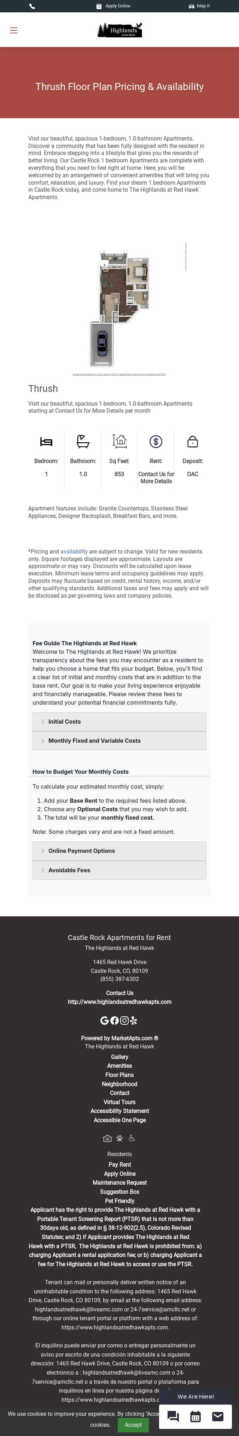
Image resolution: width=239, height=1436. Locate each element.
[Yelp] (134, 1020)
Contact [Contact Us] (119, 1093)
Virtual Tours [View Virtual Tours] (119, 1102)
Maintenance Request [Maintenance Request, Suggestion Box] (120, 1182)
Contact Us (119, 993)
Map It (199, 5)
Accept (133, 1425)
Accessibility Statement (120, 1111)
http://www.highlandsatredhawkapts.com (119, 1002)
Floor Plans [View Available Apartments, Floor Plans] (119, 1075)
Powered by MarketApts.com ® (119, 1038)
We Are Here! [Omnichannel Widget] (195, 1397)
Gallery (119, 1057)
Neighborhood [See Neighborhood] (119, 1084)
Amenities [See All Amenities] (119, 1066)
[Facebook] (115, 1020)
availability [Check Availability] (74, 551)
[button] (173, 1417)
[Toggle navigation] (13, 30)
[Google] (105, 1020)
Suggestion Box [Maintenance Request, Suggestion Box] (119, 1192)
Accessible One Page (120, 1120)
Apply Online (113, 5)
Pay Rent (120, 1164)
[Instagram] (125, 1020)
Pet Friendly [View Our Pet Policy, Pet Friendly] (119, 1201)
